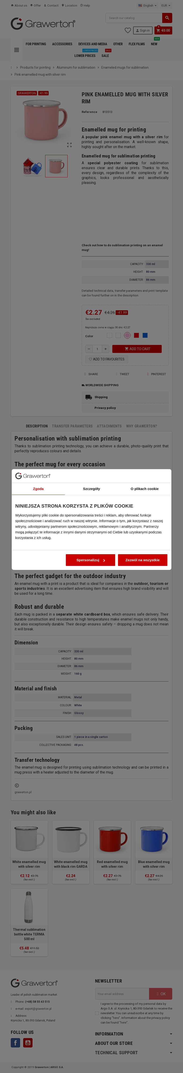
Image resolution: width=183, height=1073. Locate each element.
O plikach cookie (146, 505)
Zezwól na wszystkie (144, 577)
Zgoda (36, 505)
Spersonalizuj (91, 577)
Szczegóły (91, 505)
